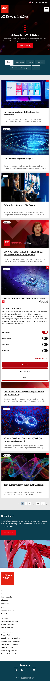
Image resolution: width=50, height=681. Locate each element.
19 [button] (38, 504)
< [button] (18, 504)
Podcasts (40, 62)
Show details (39, 358)
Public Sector (6, 614)
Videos (30, 62)
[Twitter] (22, 670)
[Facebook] (28, 670)
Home (3, 594)
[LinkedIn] (16, 670)
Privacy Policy (6, 635)
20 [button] (43, 504)
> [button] (46, 504)
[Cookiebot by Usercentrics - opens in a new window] (39, 301)
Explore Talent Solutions (9, 621)
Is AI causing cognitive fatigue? (18, 158)
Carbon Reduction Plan (9, 654)
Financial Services (7, 611)
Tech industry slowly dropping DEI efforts (24, 485)
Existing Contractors (42, 2)
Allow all (25, 365)
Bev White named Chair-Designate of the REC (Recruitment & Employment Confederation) (23, 253)
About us (4, 600)
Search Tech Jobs (7, 628)
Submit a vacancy (7, 624)
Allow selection (25, 371)
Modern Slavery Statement (10, 641)
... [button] (33, 504)
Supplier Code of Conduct (10, 638)
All (10, 62)
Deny (25, 378)
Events (35, 68)
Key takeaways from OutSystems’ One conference (22, 113)
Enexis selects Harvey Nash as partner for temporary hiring (24, 393)
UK (32, 2)
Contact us (5, 603)
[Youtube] (34, 670)
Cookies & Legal (7, 648)
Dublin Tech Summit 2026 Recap (19, 205)
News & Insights (6, 597)
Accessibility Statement (9, 651)
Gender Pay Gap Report (9, 644)
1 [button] (22, 504)
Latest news (19, 62)
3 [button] (29, 504)
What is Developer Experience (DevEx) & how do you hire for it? (23, 439)
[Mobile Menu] (46, 9)
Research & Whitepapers (20, 68)
